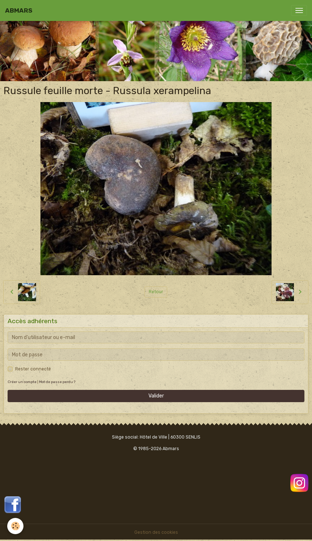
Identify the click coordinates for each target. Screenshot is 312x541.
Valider (156, 396)
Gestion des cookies (156, 532)
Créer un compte (22, 382)
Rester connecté (33, 368)
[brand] (18, 10)
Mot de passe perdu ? (57, 382)
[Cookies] (15, 526)
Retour (156, 291)
